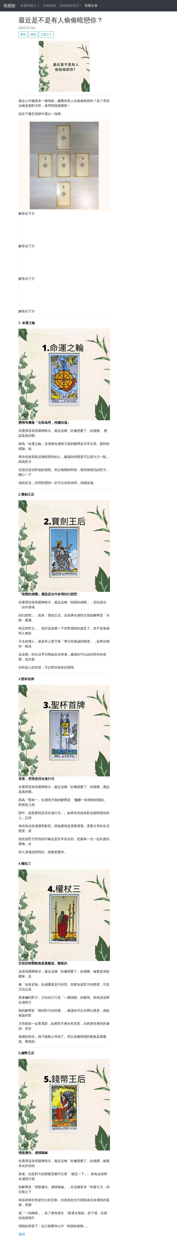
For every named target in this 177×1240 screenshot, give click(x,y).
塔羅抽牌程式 (69, 5)
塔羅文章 (92, 5)
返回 (21, 1234)
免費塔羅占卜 (30, 5)
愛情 (23, 34)
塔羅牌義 (50, 5)
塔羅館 (9, 5)
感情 (33, 34)
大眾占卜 (46, 34)
